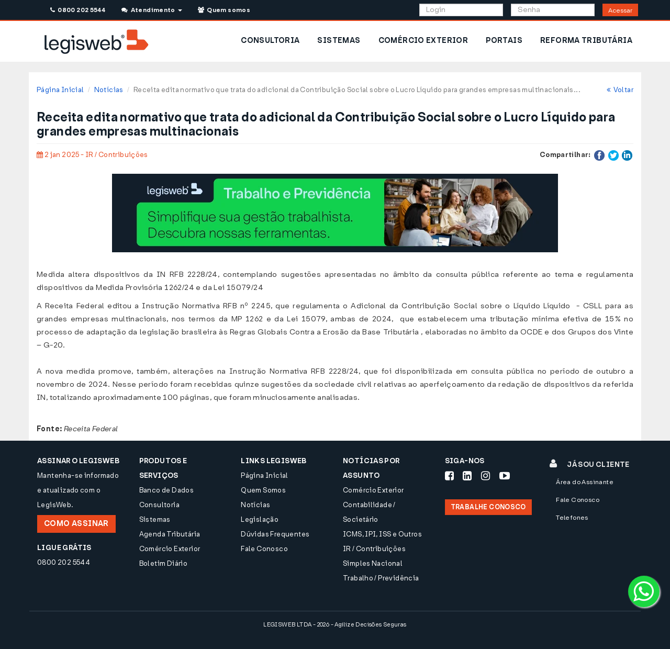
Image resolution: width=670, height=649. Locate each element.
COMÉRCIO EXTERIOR (423, 41)
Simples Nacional (373, 563)
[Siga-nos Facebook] (449, 476)
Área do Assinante (584, 482)
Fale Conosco (264, 548)
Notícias (109, 89)
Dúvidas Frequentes (275, 534)
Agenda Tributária (169, 534)
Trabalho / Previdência (381, 578)
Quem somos (224, 10)
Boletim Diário (163, 563)
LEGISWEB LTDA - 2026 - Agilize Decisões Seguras (334, 625)
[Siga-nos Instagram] (485, 476)
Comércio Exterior (169, 548)
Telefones (572, 517)
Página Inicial (60, 89)
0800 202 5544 (77, 10)
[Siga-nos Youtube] (504, 476)
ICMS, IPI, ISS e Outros (382, 534)
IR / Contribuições (374, 548)
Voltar (620, 89)
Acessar (620, 10)
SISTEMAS (338, 41)
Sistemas (155, 519)
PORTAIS (504, 41)
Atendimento (151, 10)
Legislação (259, 519)
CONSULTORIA (270, 41)
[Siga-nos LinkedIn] (467, 476)
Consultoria (159, 504)
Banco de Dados (166, 490)
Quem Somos (263, 490)
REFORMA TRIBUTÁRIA (586, 41)
